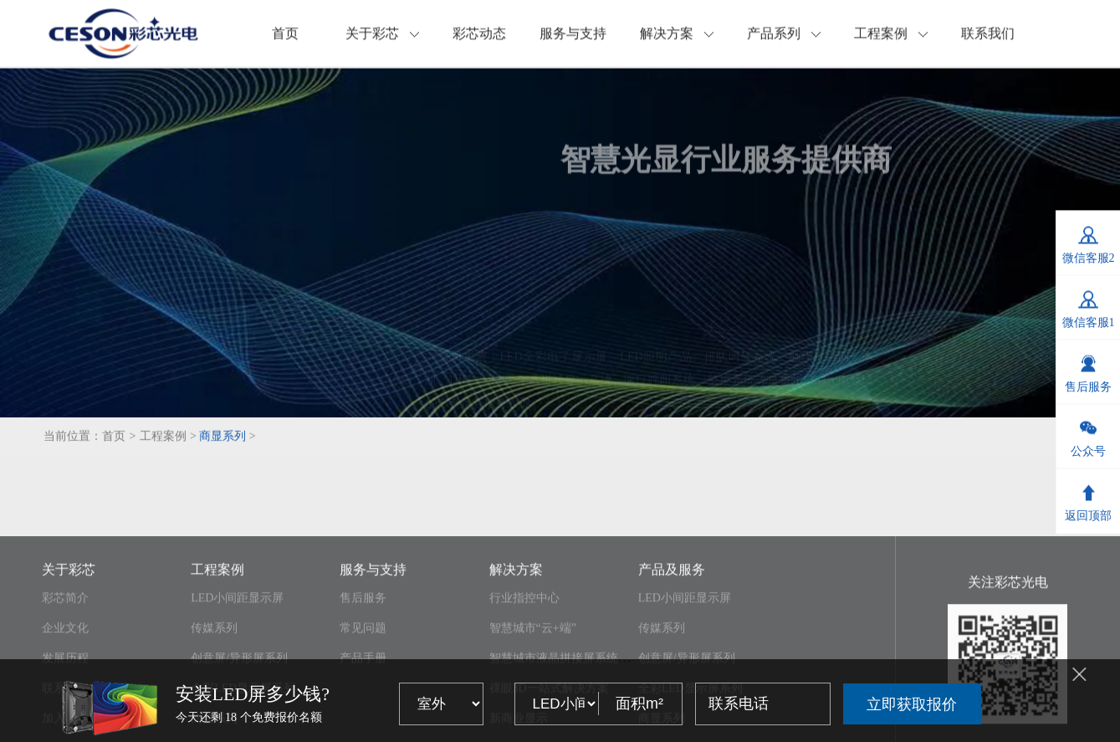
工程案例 (891, 36)
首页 (285, 36)
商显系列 (222, 444)
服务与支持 (573, 36)
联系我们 (988, 36)
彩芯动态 (479, 36)
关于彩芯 (382, 36)
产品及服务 (671, 640)
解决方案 (676, 36)
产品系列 (784, 36)
